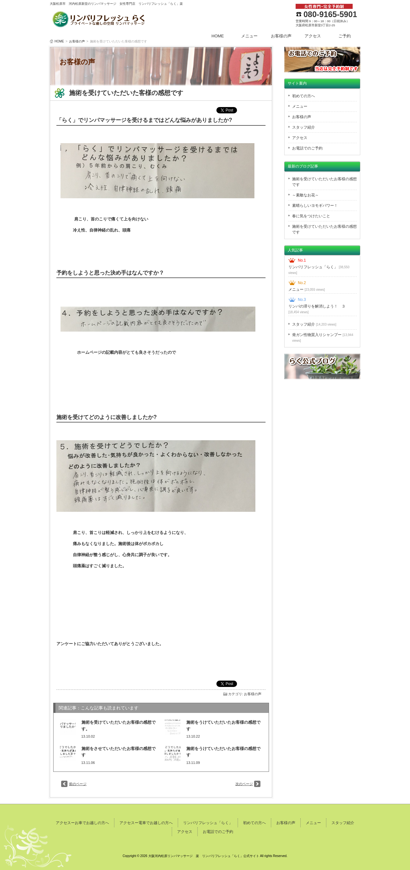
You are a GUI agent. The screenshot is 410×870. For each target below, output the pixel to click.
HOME (218, 36)
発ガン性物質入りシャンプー (322, 337)
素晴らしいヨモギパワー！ (315, 205)
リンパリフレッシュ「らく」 (318, 270)
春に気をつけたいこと (311, 216)
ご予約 (344, 36)
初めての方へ (303, 96)
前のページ (77, 784)
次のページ (244, 784)
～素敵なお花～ (305, 195)
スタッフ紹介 (303, 127)
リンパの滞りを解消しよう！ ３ (316, 309)
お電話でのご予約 (307, 148)
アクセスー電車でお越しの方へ (146, 823)
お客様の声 (281, 36)
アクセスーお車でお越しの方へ (82, 823)
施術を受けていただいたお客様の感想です (324, 182)
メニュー (249, 36)
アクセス (312, 36)
